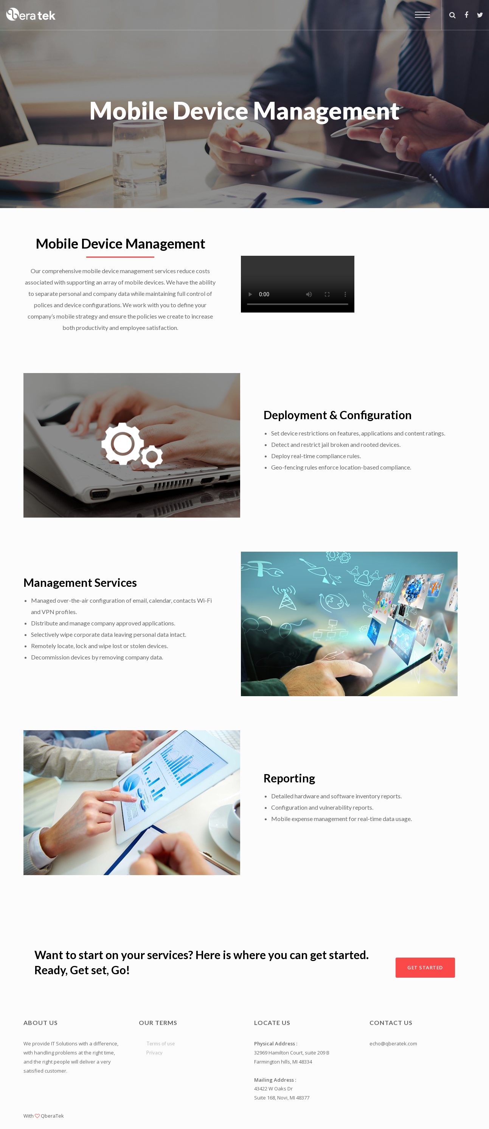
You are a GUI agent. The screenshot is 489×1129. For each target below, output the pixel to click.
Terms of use (160, 1043)
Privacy (154, 1053)
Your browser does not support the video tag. (297, 284)
